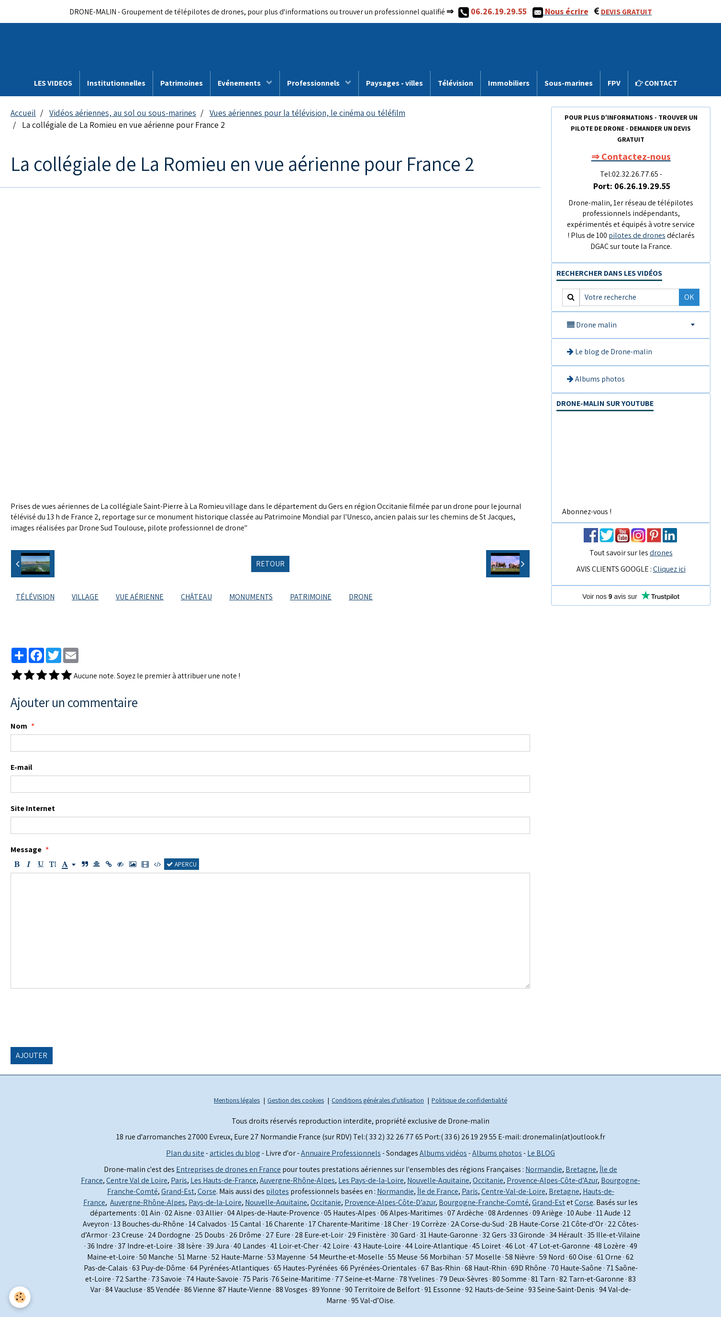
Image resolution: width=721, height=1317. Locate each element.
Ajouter (31, 1055)
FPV (614, 83)
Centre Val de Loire (136, 1180)
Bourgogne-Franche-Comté (484, 1202)
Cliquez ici (669, 569)
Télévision (455, 83)
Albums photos (596, 379)
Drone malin (592, 325)
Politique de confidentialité (469, 1099)
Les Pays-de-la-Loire (371, 1180)
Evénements (240, 83)
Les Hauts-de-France (223, 1180)
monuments (251, 597)
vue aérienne (140, 597)
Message (26, 849)
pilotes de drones (637, 235)
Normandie (543, 1169)
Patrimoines (181, 83)
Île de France (437, 1191)
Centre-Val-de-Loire (513, 1191)
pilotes (277, 1191)
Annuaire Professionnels (341, 1153)
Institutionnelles (116, 83)
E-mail (21, 767)
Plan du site (185, 1153)
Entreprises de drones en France (228, 1169)
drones (661, 553)
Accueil (23, 112)
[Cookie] (20, 1297)
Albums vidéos (443, 1153)
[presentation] (83, 1017)
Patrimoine (311, 597)
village (85, 597)
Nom (19, 726)
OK (689, 297)
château (196, 597)
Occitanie (488, 1180)
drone (361, 597)
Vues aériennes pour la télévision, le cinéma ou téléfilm (307, 112)
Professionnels (314, 83)
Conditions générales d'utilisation (378, 1099)
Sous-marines (568, 83)
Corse (207, 1191)
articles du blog (235, 1153)
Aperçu (181, 864)
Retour (270, 564)
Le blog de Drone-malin (609, 352)
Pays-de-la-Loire (215, 1202)
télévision (35, 597)
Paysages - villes (394, 83)
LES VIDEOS (53, 83)
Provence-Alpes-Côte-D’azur (389, 1202)
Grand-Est (177, 1191)
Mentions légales (237, 1099)
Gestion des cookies (295, 1099)
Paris (179, 1180)
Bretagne (581, 1169)
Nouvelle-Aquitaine (438, 1180)
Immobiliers (509, 83)
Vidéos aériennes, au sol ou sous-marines (122, 112)
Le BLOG (541, 1153)
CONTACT (656, 83)
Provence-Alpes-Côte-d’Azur (552, 1180)
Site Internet (33, 808)
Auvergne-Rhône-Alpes (297, 1180)
